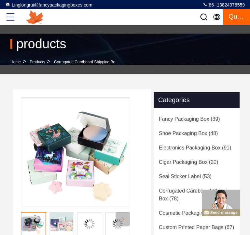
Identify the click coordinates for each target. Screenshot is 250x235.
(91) (195, 147)
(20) (188, 162)
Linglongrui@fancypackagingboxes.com (48, 5)
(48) (188, 133)
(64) (193, 213)
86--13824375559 (223, 5)
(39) (189, 119)
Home (15, 62)
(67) (196, 227)
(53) (185, 176)
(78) (196, 194)
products (37, 62)
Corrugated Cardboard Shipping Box (85, 62)
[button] (123, 219)
